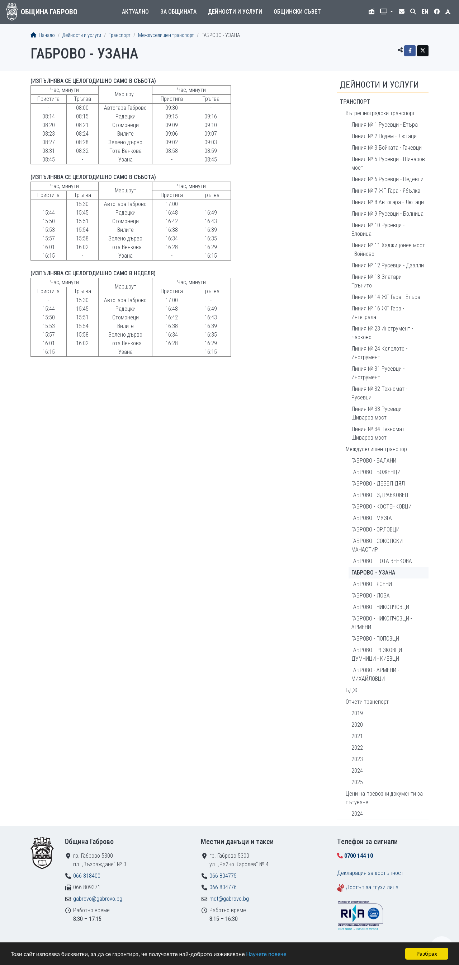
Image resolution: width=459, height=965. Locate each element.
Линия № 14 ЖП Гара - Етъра (385, 297)
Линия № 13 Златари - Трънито (377, 281)
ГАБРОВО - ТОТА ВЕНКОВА (381, 561)
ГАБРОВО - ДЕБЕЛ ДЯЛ (378, 483)
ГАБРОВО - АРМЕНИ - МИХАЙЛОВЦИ (375, 674)
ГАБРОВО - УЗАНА (373, 572)
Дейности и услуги (235, 11)
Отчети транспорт (367, 701)
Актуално (135, 11)
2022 (357, 747)
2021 (357, 736)
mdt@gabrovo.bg (229, 898)
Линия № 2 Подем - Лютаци (384, 136)
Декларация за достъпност (370, 873)
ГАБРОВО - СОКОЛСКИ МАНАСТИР (377, 545)
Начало (42, 35)
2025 (357, 782)
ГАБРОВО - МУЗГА (371, 518)
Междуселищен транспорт (166, 35)
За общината (178, 11)
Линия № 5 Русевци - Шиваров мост (388, 163)
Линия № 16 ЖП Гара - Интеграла (377, 312)
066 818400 (86, 875)
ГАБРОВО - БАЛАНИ (373, 460)
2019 (357, 713)
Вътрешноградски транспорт (380, 113)
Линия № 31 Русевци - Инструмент (377, 373)
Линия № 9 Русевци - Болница (387, 213)
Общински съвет (297, 11)
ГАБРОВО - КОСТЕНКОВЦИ (381, 506)
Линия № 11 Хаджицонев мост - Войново (388, 249)
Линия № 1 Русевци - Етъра (384, 124)
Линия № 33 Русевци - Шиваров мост (377, 413)
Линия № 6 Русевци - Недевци (387, 179)
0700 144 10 (358, 855)
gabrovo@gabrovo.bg (97, 898)
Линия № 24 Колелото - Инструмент (379, 353)
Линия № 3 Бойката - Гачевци (386, 147)
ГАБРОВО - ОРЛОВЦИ (375, 529)
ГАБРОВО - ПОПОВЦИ (375, 638)
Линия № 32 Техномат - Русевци (379, 393)
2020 (357, 724)
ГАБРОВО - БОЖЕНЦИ (376, 472)
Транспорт (120, 35)
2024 (357, 770)
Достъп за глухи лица (372, 887)
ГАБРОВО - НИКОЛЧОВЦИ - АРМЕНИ (381, 623)
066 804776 (223, 887)
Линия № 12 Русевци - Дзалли (387, 265)
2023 (357, 759)
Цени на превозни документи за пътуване (384, 798)
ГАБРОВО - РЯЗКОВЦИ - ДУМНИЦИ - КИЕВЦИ (378, 654)
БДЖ (352, 690)
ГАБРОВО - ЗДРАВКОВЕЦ (379, 495)
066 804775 (223, 875)
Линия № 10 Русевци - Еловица (377, 229)
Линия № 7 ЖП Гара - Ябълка (385, 190)
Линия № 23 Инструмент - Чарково (382, 333)
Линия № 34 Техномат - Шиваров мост (379, 433)
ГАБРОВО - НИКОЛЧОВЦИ (380, 607)
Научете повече (266, 954)
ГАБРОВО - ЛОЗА (370, 595)
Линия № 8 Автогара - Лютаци (387, 202)
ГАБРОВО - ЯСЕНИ (371, 584)
